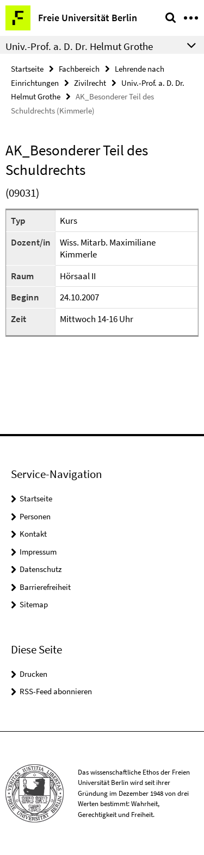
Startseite (27, 69)
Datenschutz (40, 569)
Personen (35, 516)
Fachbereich (79, 69)
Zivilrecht (90, 83)
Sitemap (34, 604)
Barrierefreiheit (45, 587)
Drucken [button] (33, 674)
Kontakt (33, 534)
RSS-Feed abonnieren (56, 691)
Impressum (38, 551)
